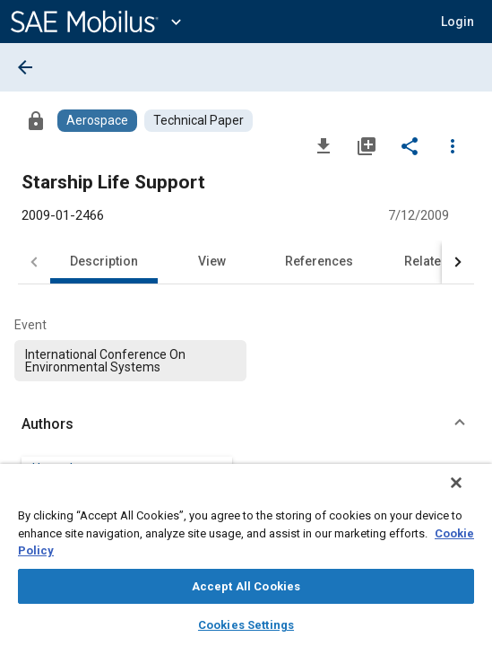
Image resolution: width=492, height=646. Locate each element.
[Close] (468, 494)
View (212, 261)
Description (104, 261)
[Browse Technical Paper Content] (198, 120)
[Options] (452, 145)
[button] (457, 21)
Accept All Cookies (246, 586)
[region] (246, 561)
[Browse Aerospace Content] (97, 120)
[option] (130, 360)
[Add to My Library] (366, 145)
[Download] (323, 145)
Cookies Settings (246, 625)
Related (426, 261)
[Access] (36, 120)
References (319, 261)
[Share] (409, 145)
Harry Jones (66, 468)
